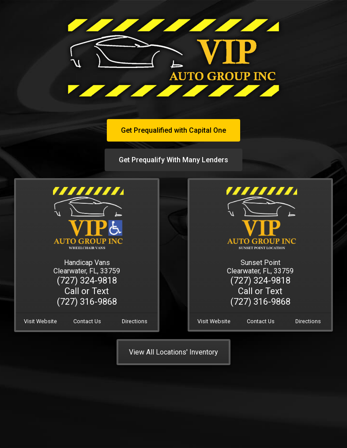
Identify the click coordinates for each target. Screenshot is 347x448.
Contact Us (87, 321)
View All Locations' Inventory (173, 352)
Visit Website (40, 321)
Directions (134, 321)
